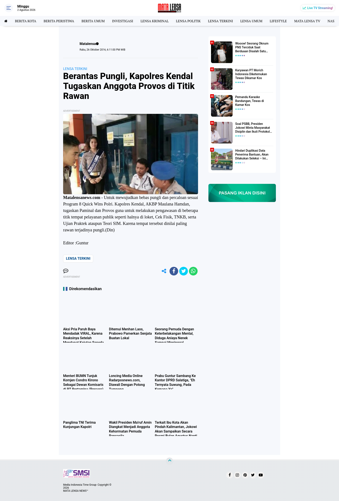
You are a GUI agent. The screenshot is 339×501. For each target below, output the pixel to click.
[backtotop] (169, 461)
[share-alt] (164, 271)
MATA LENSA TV (307, 21)
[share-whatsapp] (193, 271)
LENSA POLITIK (188, 21)
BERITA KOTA (25, 21)
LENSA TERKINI (220, 21)
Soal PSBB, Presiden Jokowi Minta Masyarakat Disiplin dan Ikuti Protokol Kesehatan (252, 128)
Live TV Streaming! (320, 8)
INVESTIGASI (122, 21)
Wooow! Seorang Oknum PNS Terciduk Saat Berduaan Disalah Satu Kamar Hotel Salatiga (252, 47)
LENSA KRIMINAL (155, 21)
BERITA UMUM (93, 21)
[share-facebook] (174, 271)
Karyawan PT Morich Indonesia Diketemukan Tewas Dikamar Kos (251, 74)
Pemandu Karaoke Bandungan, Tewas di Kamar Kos (249, 101)
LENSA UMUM (251, 21)
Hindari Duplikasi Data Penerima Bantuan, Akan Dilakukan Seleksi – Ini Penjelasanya (252, 155)
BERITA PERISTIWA (59, 21)
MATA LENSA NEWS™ (75, 490)
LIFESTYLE (278, 21)
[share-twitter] (183, 271)
